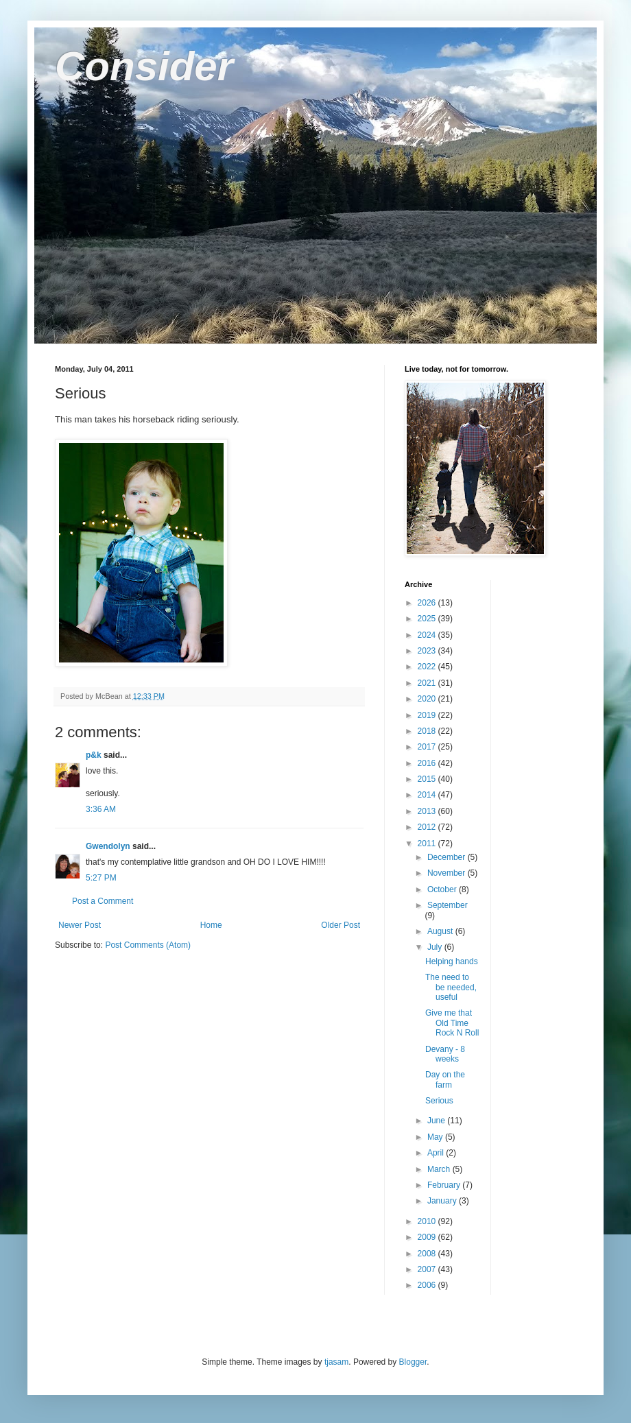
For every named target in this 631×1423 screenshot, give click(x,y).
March (440, 1169)
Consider (144, 66)
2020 (428, 699)
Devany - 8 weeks (445, 1054)
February (444, 1185)
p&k (94, 755)
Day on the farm (445, 1079)
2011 (428, 843)
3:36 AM (101, 809)
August (441, 931)
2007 (428, 1269)
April (436, 1153)
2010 (428, 1221)
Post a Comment (102, 901)
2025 (428, 618)
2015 (428, 779)
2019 (428, 715)
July (435, 947)
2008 (428, 1253)
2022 (428, 666)
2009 (428, 1237)
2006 (428, 1285)
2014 (428, 795)
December (447, 857)
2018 (428, 731)
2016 (428, 763)
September (447, 905)
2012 (428, 827)
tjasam (336, 1362)
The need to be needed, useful (451, 987)
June (437, 1120)
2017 (428, 747)
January (443, 1201)
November (447, 873)
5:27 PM (101, 878)
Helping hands (451, 961)
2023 (428, 651)
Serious (439, 1100)
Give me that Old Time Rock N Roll (452, 1023)
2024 (428, 635)
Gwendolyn (108, 846)
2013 (428, 811)
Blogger (413, 1362)
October (443, 889)
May (436, 1137)
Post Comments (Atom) (148, 945)
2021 (428, 683)
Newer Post (79, 925)
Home (211, 925)
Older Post (340, 925)
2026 (428, 603)
